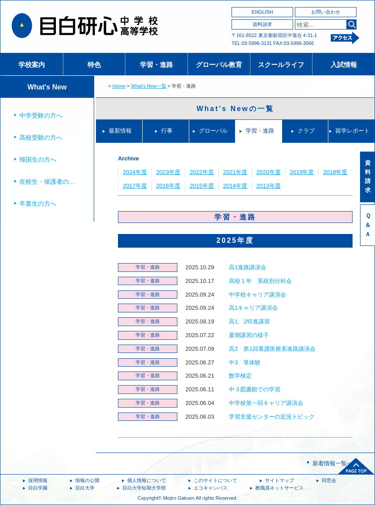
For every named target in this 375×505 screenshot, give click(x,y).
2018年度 (335, 172)
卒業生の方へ (37, 203)
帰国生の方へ (37, 159)
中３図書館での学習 (254, 389)
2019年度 (302, 172)
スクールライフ (281, 64)
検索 (351, 24)
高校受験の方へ (40, 137)
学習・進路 (156, 64)
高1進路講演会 (247, 267)
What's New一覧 (148, 86)
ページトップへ (356, 466)
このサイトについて (215, 480)
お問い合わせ (325, 12)
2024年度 (135, 172)
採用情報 (38, 480)
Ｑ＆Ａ (368, 225)
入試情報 (344, 64)
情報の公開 (87, 480)
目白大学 (85, 487)
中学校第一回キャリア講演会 (266, 403)
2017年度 (135, 185)
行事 (167, 130)
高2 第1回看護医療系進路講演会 (272, 348)
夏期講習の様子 (249, 335)
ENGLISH (262, 12)
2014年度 (235, 185)
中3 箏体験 (245, 362)
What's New (46, 87)
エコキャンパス (211, 487)
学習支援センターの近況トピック (272, 416)
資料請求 (262, 24)
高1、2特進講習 (249, 321)
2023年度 (168, 172)
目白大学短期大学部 (144, 487)
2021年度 (235, 172)
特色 (94, 64)
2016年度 (168, 185)
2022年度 (202, 172)
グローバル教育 (219, 64)
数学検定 (240, 375)
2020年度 (269, 172)
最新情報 (120, 130)
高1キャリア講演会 (253, 307)
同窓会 (329, 480)
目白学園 (38, 487)
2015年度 (202, 185)
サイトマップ (279, 480)
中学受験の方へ (40, 115)
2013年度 (269, 185)
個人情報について (146, 480)
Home (118, 86)
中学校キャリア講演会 (257, 294)
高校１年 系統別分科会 (260, 281)
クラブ (306, 130)
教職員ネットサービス (279, 487)
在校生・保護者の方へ (50, 181)
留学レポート (352, 130)
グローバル (213, 130)
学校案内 (31, 64)
